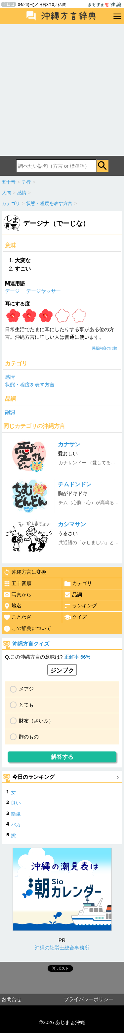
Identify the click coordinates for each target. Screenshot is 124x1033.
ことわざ (17, 617)
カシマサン (72, 524)
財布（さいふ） (36, 720)
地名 (12, 606)
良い (16, 803)
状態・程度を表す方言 (30, 384)
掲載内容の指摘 (104, 348)
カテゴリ (78, 583)
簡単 (16, 814)
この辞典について (27, 628)
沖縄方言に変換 (24, 572)
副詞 (10, 412)
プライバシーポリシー (88, 999)
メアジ (26, 689)
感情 (10, 377)
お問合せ (11, 999)
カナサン (69, 444)
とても (26, 705)
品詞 (73, 594)
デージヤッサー (43, 291)
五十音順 (17, 583)
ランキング (80, 606)
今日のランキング (33, 777)
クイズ (75, 617)
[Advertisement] (62, 90)
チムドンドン (75, 484)
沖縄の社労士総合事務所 (62, 947)
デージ (12, 291)
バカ (16, 824)
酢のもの (29, 736)
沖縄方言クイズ (30, 644)
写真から (17, 594)
